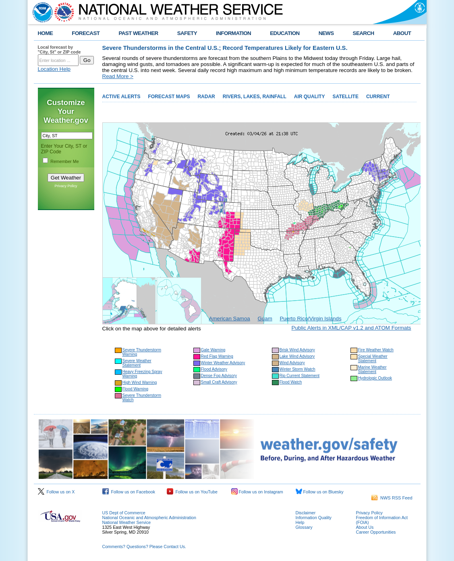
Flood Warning (135, 389)
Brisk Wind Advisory (297, 350)
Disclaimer (306, 512)
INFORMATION (233, 33)
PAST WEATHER (138, 33)
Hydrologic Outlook (375, 378)
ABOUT (402, 33)
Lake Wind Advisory (297, 356)
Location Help (54, 69)
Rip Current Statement (300, 375)
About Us (365, 527)
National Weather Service (126, 522)
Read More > (117, 76)
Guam (264, 319)
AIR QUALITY (309, 96)
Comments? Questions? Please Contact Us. (144, 546)
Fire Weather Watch (376, 350)
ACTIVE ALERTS (121, 96)
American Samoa (229, 319)
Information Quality (314, 517)
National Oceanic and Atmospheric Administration (149, 517)
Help (300, 522)
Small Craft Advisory (219, 382)
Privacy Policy (65, 186)
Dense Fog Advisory (219, 375)
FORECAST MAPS (169, 96)
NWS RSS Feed (392, 497)
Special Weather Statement (373, 358)
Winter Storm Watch (297, 369)
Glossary (304, 527)
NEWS (326, 33)
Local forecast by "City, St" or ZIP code (59, 49)
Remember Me (64, 161)
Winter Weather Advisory (223, 363)
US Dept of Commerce (123, 512)
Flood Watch (291, 382)
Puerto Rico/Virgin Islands (310, 319)
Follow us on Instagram (257, 491)
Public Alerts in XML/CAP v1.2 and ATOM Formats (351, 328)
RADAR (206, 96)
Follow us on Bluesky (320, 491)
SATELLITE (345, 96)
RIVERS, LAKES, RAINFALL (254, 96)
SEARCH (363, 33)
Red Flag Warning (217, 356)
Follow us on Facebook (128, 491)
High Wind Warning (139, 382)
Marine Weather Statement (372, 369)
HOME (45, 33)
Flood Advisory (214, 369)
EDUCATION (284, 33)
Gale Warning (213, 350)
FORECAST (86, 33)
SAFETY (187, 33)
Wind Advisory (292, 363)
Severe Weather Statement (136, 363)
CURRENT (378, 96)
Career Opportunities (376, 532)
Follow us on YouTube (192, 491)
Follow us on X (56, 491)
